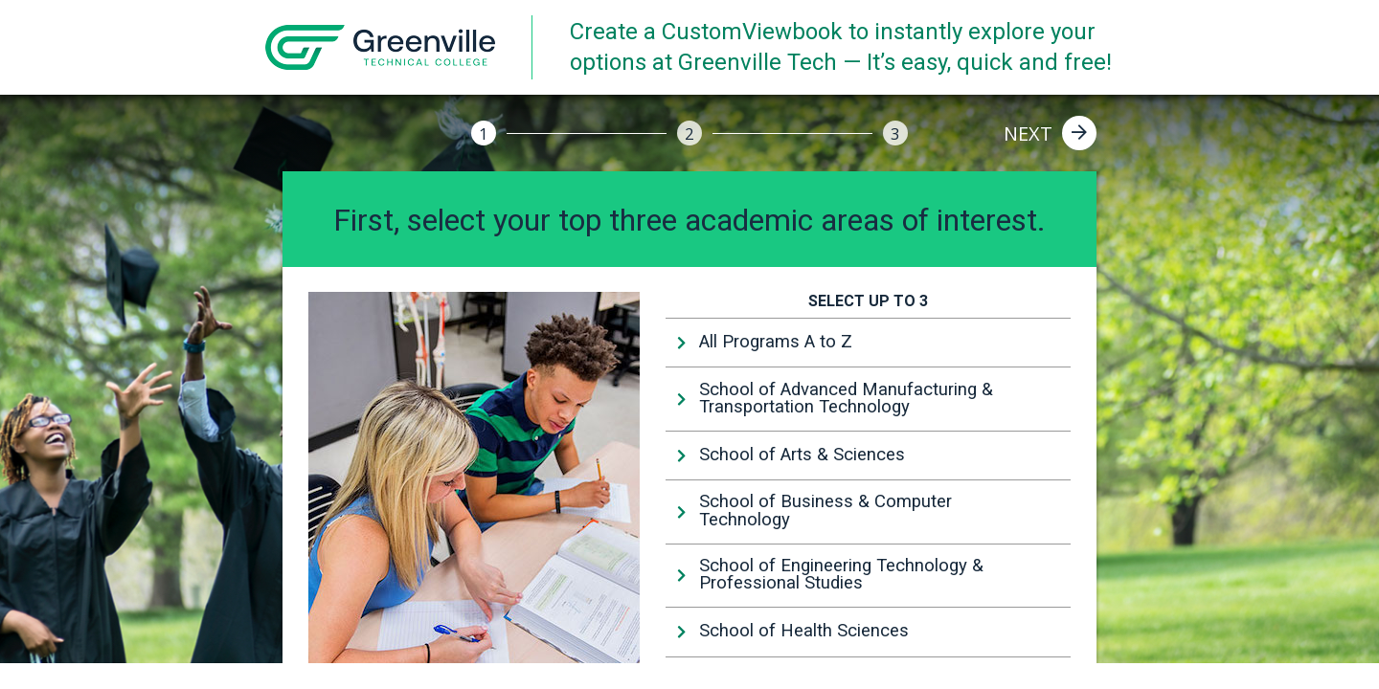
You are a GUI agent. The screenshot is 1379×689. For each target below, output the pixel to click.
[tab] (868, 343)
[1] (484, 133)
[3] (895, 133)
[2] (689, 133)
